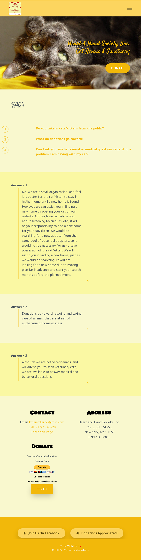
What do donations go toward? (59, 139)
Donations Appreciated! (97, 533)
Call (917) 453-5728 (42, 427)
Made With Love (70, 546)
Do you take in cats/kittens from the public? (70, 128)
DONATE (117, 68)
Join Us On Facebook (41, 533)
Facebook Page (42, 432)
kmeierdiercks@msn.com (46, 422)
